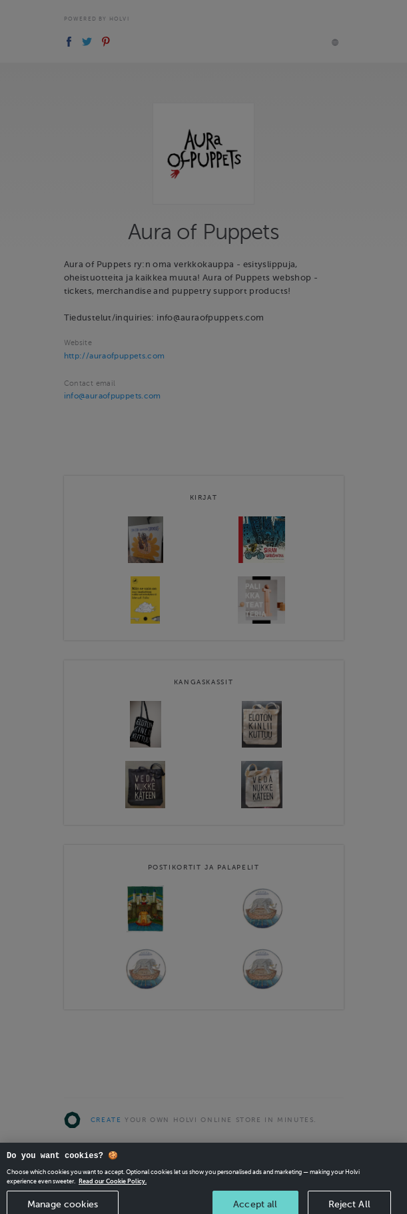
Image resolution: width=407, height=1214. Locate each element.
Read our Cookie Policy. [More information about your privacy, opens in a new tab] (113, 1188)
